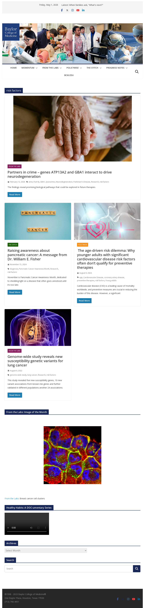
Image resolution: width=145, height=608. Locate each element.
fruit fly (36, 182)
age (80, 277)
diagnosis (14, 269)
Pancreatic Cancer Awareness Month (34, 269)
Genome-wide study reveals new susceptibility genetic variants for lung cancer (35, 360)
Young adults (110, 280)
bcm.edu (69, 75)
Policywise (73, 67)
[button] (36, 68)
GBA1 (42, 182)
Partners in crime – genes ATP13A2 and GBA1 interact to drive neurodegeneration (60, 174)
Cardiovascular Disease (93, 277)
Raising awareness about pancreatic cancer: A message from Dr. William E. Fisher (37, 254)
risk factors (104, 182)
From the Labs (12, 498)
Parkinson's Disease (81, 182)
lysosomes (50, 182)
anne (31, 182)
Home (13, 67)
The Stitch (92, 67)
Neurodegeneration (64, 182)
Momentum (27, 67)
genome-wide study (18, 375)
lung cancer (32, 375)
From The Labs (50, 67)
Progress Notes (115, 67)
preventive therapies (85, 280)
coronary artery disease (114, 277)
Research (95, 182)
